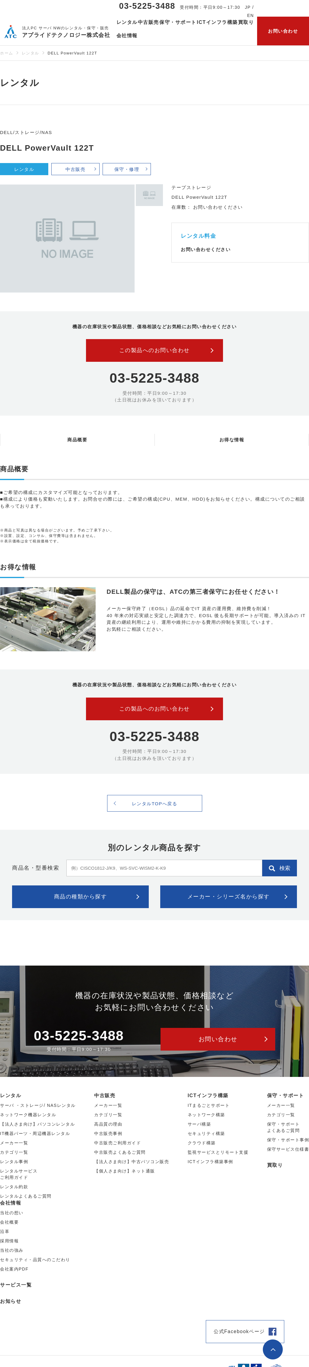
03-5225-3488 (147, 6)
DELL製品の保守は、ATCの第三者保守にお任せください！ (193, 591)
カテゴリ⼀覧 (14, 1152)
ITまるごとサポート (209, 1105)
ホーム (6, 53)
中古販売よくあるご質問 (120, 1152)
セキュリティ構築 (206, 1133)
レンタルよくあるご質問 (26, 1196)
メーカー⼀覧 (14, 1142)
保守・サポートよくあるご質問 (283, 1127)
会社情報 (10, 1202)
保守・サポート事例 (288, 1139)
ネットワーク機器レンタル (28, 1114)
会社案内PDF (14, 1269)
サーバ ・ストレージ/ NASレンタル (38, 1105)
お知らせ (10, 1301)
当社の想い (12, 1212)
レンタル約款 (14, 1186)
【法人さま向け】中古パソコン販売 (131, 1161)
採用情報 (9, 1240)
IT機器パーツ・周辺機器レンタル (35, 1133)
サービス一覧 (16, 1284)
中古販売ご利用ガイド (117, 1142)
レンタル (30, 53)
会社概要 (9, 1222)
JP (248, 7)
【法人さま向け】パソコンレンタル (37, 1124)
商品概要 (77, 439)
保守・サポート (285, 1095)
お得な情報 (231, 439)
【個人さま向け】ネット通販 (124, 1171)
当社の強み (12, 1250)
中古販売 (75, 169)
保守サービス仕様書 (288, 1149)
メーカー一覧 (281, 1105)
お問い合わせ (283, 31)
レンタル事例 (14, 1161)
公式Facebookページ (239, 1331)
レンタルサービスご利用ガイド (18, 1174)
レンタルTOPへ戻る (154, 803)
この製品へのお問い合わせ (154, 350)
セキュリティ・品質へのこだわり (35, 1259)
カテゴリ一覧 (281, 1114)
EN (250, 15)
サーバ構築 (199, 1124)
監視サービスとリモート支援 (218, 1152)
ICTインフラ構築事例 (210, 1161)
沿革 (4, 1231)
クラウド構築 (202, 1142)
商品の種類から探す (80, 897)
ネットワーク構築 (206, 1114)
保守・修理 (126, 169)
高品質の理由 (108, 1124)
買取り (246, 22)
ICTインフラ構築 (208, 1095)
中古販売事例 (108, 1133)
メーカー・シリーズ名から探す (228, 897)
